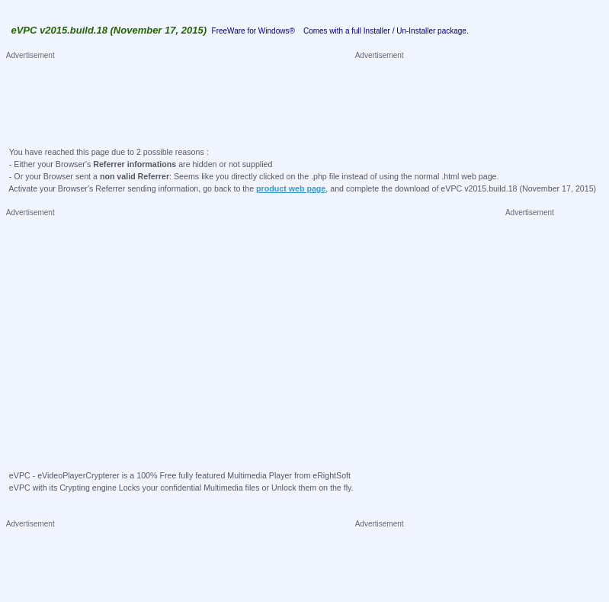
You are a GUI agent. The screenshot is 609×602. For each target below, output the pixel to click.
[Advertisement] (284, 96)
